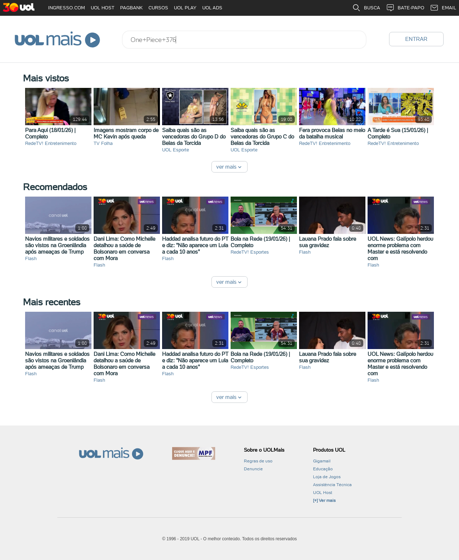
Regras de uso (258, 460)
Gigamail (322, 460)
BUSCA (366, 8)
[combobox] (244, 39)
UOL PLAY (185, 7)
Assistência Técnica (332, 484)
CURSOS (158, 7)
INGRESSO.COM (66, 7)
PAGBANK (131, 7)
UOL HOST (102, 7)
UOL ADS (212, 7)
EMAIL (443, 8)
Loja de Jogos (327, 476)
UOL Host (322, 492)
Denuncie (253, 468)
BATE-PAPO (405, 8)
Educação (323, 468)
